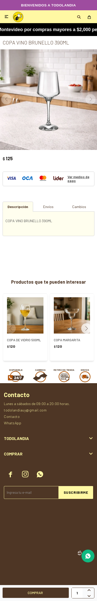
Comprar (35, 592)
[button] (88, 328)
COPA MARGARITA (67, 340)
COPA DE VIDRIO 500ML (24, 340)
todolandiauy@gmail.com (25, 410)
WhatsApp (12, 423)
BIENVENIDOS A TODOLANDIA (48, 5)
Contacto (12, 416)
